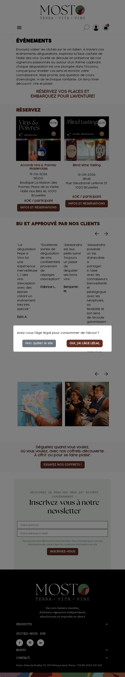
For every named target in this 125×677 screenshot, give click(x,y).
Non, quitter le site (39, 343)
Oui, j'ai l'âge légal (85, 343)
